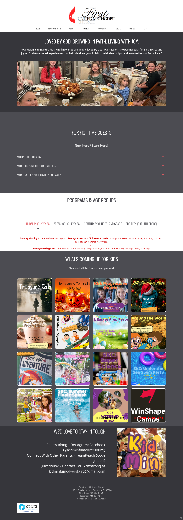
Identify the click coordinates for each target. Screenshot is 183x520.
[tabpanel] (91, 241)
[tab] (38, 223)
